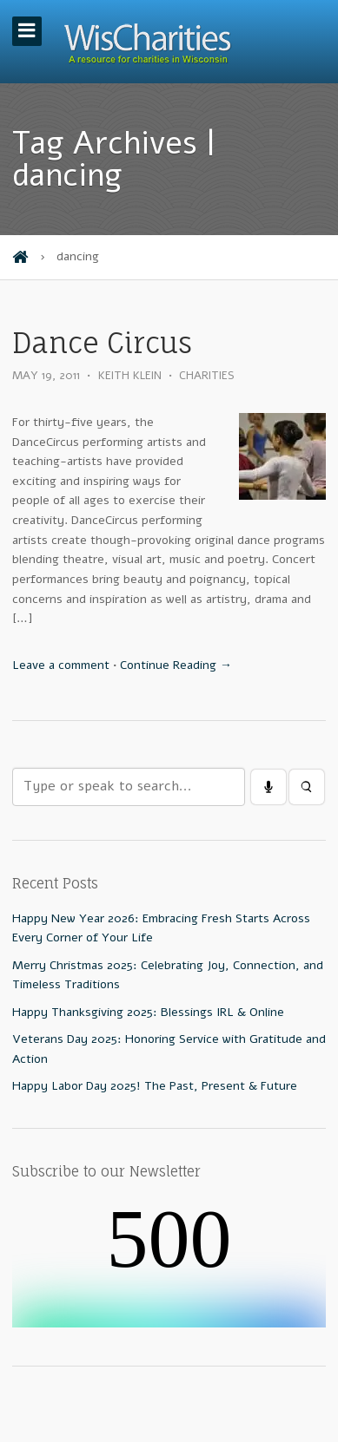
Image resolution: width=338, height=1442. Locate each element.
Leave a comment (60, 665)
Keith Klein (130, 375)
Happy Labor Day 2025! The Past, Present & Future (154, 1086)
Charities (207, 375)
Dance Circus (102, 343)
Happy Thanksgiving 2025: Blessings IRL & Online (148, 1012)
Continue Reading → (176, 665)
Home (20, 257)
